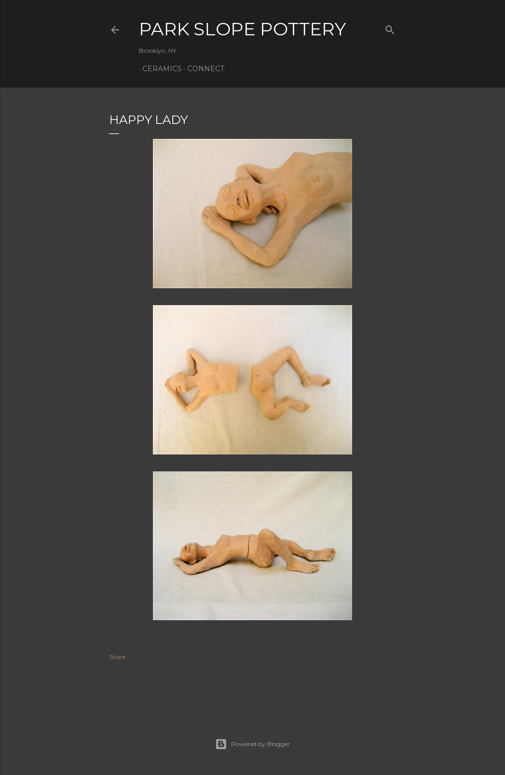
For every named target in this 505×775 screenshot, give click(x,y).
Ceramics (158, 68)
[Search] (390, 27)
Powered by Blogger (252, 744)
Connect (202, 68)
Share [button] (117, 657)
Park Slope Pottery (242, 29)
